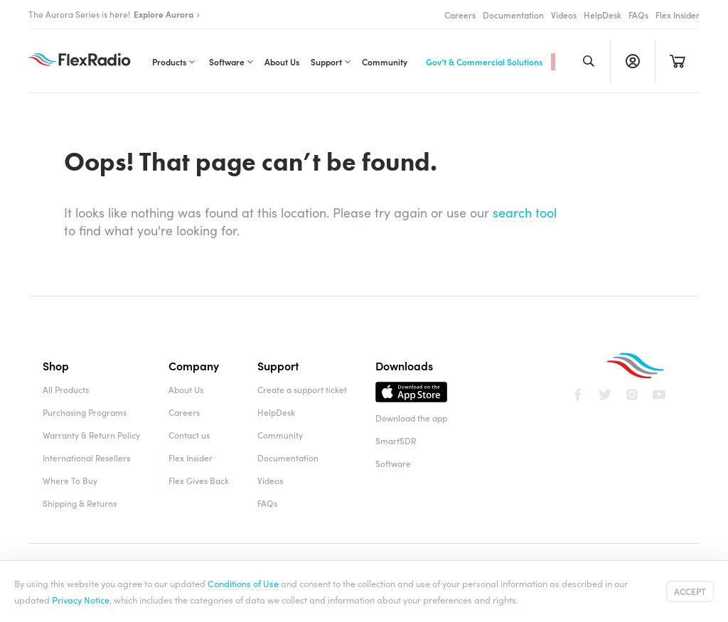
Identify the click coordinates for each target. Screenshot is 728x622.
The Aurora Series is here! (114, 14)
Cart (677, 61)
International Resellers (86, 457)
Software (227, 61)
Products (169, 61)
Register (632, 61)
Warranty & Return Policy (91, 435)
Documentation (513, 15)
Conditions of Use (243, 583)
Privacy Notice (80, 599)
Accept (690, 591)
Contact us (189, 435)
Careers (460, 15)
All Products (66, 389)
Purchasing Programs (85, 412)
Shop (56, 365)
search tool (525, 212)
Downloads (404, 365)
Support (326, 61)
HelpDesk (602, 15)
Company (193, 365)
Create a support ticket (302, 389)
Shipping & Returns (80, 503)
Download (411, 396)
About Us (281, 61)
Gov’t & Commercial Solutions (484, 61)
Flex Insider (677, 15)
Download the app (411, 418)
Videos (564, 15)
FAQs (638, 15)
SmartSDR (395, 440)
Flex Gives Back (198, 480)
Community (384, 61)
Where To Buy (70, 480)
